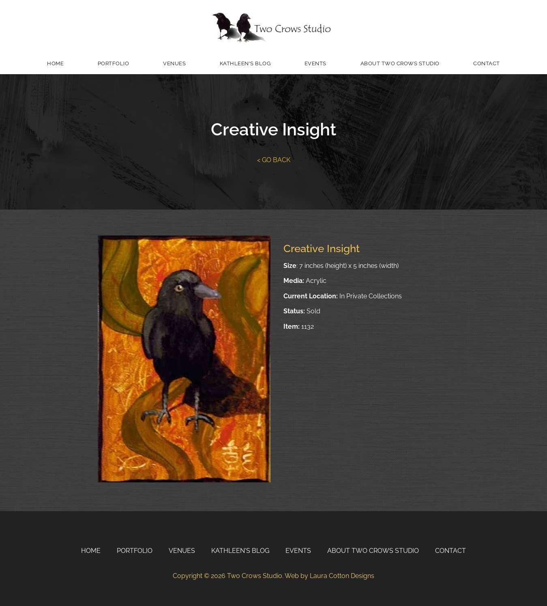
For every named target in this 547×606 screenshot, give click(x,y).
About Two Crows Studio (400, 63)
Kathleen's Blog (245, 63)
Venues (174, 63)
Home (55, 63)
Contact (486, 63)
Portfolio (113, 63)
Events (315, 63)
